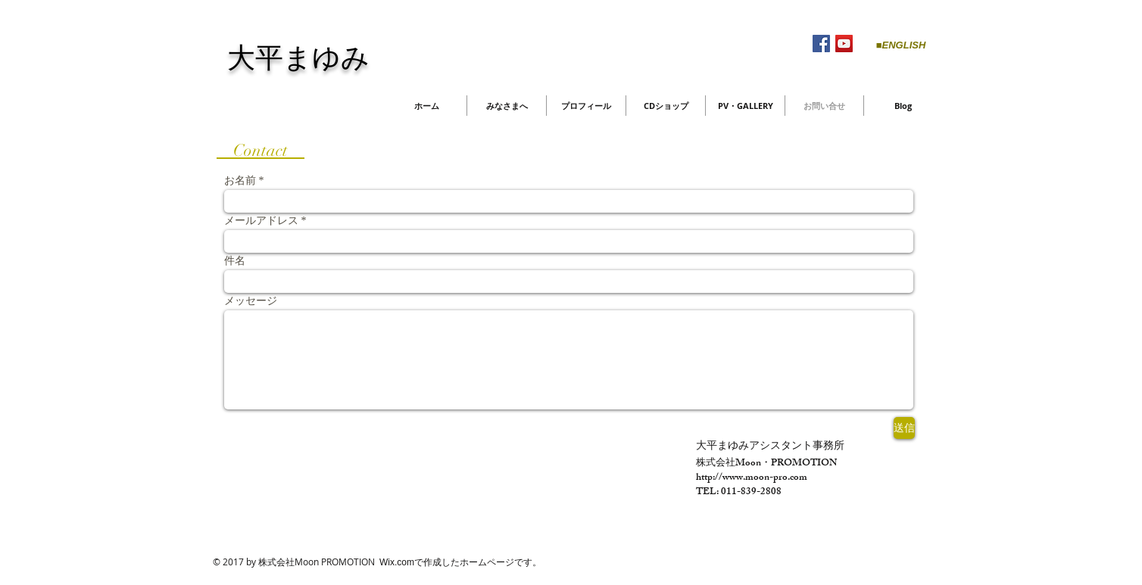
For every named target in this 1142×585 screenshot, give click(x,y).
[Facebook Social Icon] (821, 43)
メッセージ (250, 301)
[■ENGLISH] (901, 45)
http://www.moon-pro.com (751, 478)
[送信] (904, 428)
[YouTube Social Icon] (844, 43)
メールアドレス (261, 221)
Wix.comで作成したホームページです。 (460, 562)
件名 (234, 261)
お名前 (240, 181)
